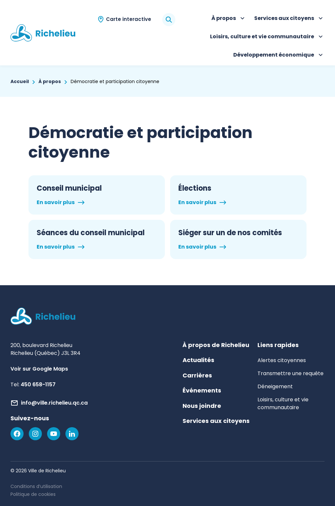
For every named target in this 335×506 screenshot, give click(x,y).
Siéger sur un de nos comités (230, 233)
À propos (228, 19)
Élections (194, 188)
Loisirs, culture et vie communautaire (267, 37)
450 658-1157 (38, 384)
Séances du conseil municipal (91, 233)
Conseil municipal (69, 188)
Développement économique (279, 55)
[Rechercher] (168, 19)
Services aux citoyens (289, 19)
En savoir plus (56, 202)
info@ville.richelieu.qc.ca (54, 403)
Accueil (19, 81)
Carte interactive (128, 19)
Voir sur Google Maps (39, 369)
